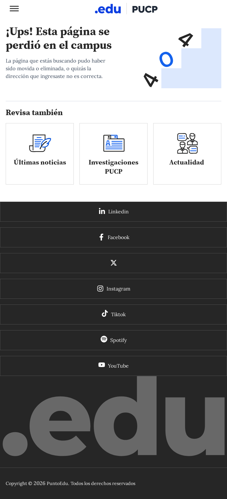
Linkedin (118, 211)
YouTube (118, 365)
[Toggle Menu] (14, 8)
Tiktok (118, 314)
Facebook (118, 237)
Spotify (118, 340)
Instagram (118, 288)
